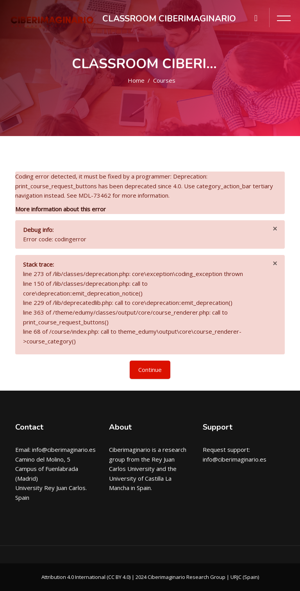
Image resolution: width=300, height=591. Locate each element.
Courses (164, 80)
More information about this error (60, 209)
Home (136, 80)
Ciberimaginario (129, 449)
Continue (150, 369)
